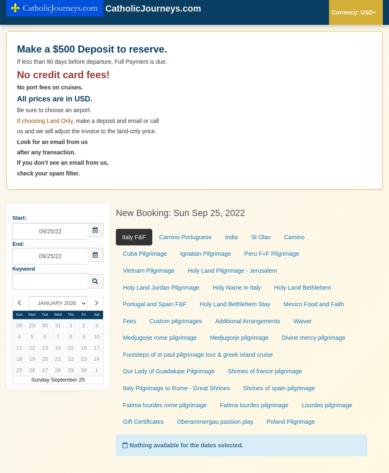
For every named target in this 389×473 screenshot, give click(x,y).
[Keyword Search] (50, 281)
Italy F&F (134, 237)
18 (19, 359)
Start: (19, 218)
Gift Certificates (143, 421)
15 (71, 348)
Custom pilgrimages (175, 321)
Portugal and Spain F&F (155, 304)
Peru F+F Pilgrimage (272, 253)
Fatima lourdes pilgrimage (254, 405)
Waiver (302, 321)
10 (96, 337)
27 (45, 370)
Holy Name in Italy (237, 287)
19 (32, 359)
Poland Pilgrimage (291, 421)
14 (58, 348)
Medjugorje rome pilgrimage (160, 337)
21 (58, 359)
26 (32, 370)
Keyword (23, 269)
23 (83, 359)
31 (58, 325)
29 (32, 325)
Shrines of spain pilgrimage (279, 388)
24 (96, 359)
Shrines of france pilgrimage (265, 371)
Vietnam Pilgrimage (149, 270)
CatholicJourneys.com (103, 9)
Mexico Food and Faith (313, 304)
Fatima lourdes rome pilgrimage (165, 405)
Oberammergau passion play (215, 421)
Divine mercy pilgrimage (314, 337)
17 (96, 348)
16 (83, 348)
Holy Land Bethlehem (302, 287)
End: (18, 244)
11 (19, 348)
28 (19, 325)
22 (71, 359)
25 (19, 370)
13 (45, 348)
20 (45, 359)
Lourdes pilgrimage (327, 405)
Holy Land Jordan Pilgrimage (161, 287)
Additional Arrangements (247, 321)
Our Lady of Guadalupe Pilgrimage (169, 371)
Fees (129, 321)
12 (32, 348)
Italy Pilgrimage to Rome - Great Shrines (176, 388)
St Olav (261, 237)
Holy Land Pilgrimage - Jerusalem (232, 270)
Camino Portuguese (185, 237)
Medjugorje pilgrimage (239, 337)
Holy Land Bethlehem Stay (235, 304)
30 (45, 325)
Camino (294, 237)
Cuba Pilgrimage (145, 253)
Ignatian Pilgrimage (205, 253)
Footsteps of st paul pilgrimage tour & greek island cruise (198, 354)
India (231, 237)
